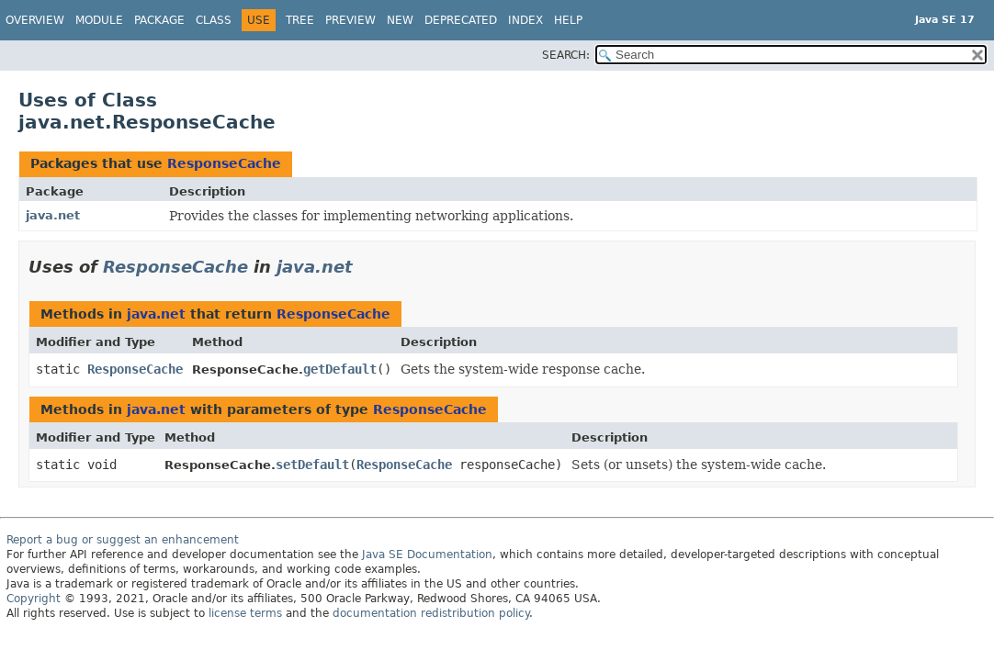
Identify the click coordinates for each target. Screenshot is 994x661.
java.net (53, 215)
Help (568, 20)
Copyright (33, 598)
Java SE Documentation (427, 554)
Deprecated (460, 20)
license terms (245, 613)
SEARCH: (566, 55)
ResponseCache (224, 163)
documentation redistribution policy (431, 613)
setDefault (312, 464)
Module (99, 20)
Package (159, 20)
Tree (300, 20)
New (400, 20)
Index (525, 20)
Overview (35, 20)
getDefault (340, 369)
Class (214, 20)
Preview (350, 20)
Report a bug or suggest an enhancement (122, 539)
